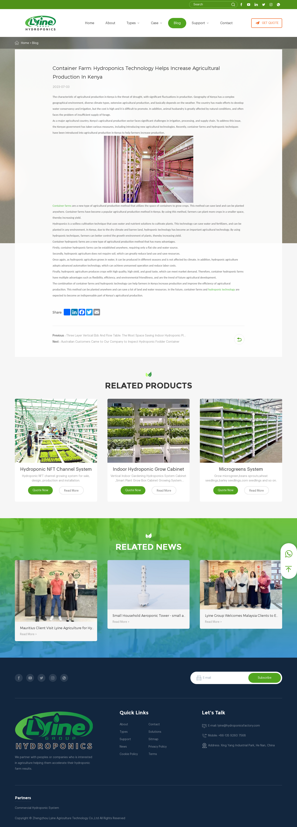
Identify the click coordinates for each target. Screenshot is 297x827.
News (123, 746)
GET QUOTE (266, 23)
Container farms (62, 206)
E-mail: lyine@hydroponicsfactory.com (234, 725)
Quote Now (40, 490)
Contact (226, 23)
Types (124, 731)
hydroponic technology (221, 289)
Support (200, 23)
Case (157, 23)
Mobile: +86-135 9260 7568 (227, 735)
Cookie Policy (129, 754)
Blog (177, 23)
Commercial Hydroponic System (37, 808)
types (133, 23)
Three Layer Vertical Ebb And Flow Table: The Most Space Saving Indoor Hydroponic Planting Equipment (120, 335)
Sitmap (153, 739)
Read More (71, 490)
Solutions (154, 731)
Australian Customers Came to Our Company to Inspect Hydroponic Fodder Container (116, 341)
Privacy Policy (157, 746)
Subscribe (264, 677)
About (124, 724)
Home (89, 23)
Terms (152, 754)
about (110, 23)
